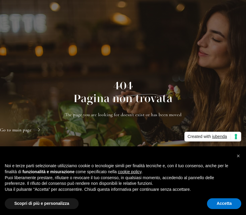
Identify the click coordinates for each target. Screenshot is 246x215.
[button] (238, 156)
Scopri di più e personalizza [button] (41, 203)
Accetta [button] (224, 203)
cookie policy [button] (129, 171)
